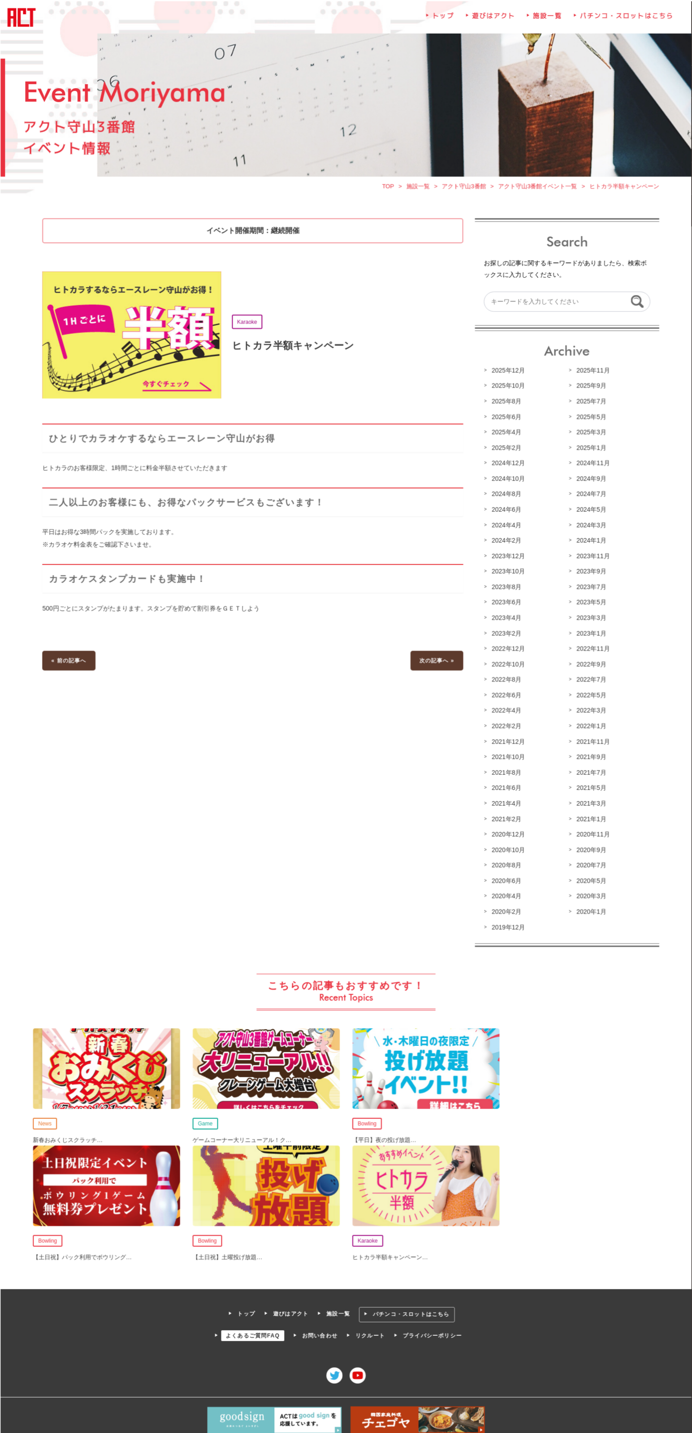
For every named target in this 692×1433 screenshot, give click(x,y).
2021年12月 (506, 741)
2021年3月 (589, 803)
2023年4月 (505, 618)
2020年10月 (506, 848)
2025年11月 (591, 372)
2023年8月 (505, 587)
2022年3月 (589, 710)
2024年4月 (505, 526)
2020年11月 (591, 833)
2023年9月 (589, 572)
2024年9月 (589, 480)
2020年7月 (589, 864)
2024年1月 (589, 541)
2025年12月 (506, 372)
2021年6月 (505, 787)
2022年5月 (589, 695)
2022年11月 (591, 649)
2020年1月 (589, 910)
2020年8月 (505, 864)
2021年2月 (505, 818)
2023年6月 (505, 603)
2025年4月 (505, 434)
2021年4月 (505, 803)
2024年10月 (506, 480)
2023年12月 (506, 557)
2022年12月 (506, 649)
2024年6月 (505, 511)
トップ (443, 21)
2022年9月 (589, 664)
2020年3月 (589, 894)
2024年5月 (589, 511)
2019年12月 (506, 925)
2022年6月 (505, 695)
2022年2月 (505, 725)
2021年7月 (589, 772)
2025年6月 (505, 419)
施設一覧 (546, 21)
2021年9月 (589, 756)
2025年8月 (505, 403)
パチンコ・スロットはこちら (624, 21)
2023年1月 (589, 634)
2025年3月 (589, 434)
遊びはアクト (492, 21)
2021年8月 (505, 772)
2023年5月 (589, 603)
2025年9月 (589, 388)
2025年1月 (589, 449)
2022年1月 (589, 725)
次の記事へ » (436, 661)
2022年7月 (589, 680)
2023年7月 (589, 587)
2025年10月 (506, 388)
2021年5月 (589, 787)
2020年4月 (505, 894)
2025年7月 (589, 403)
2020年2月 (505, 910)
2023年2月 (505, 634)
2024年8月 (505, 496)
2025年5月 (589, 419)
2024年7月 (589, 496)
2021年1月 (589, 818)
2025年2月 (505, 449)
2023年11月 (591, 557)
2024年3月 (589, 526)
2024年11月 (591, 465)
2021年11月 (591, 741)
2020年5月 (589, 879)
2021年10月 (506, 756)
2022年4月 (505, 710)
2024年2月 (505, 541)
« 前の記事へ (70, 661)
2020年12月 (506, 833)
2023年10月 (506, 572)
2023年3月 (589, 618)
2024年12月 (506, 465)
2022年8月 (505, 680)
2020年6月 (505, 879)
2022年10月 (506, 664)
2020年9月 (589, 848)
